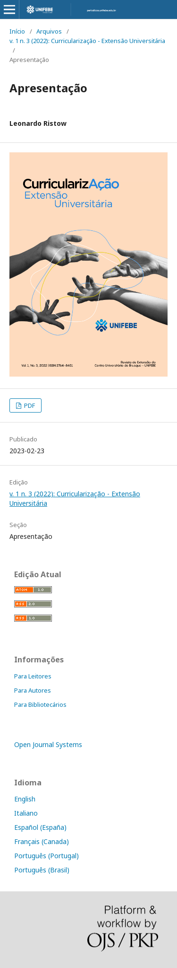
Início (17, 31)
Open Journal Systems (48, 744)
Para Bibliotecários (40, 704)
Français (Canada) (41, 841)
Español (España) (40, 827)
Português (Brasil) (41, 869)
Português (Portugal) (46, 855)
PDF (29, 405)
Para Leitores (32, 676)
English (24, 798)
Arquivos (49, 31)
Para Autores (32, 690)
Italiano (26, 813)
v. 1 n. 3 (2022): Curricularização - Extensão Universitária (87, 40)
